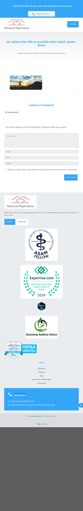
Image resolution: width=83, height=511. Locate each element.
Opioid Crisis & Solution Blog (41, 379)
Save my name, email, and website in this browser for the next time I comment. (42, 170)
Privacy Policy (41, 383)
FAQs (41, 376)
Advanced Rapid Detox (37, 416)
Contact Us (9, 222)
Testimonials (22, 222)
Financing (41, 372)
